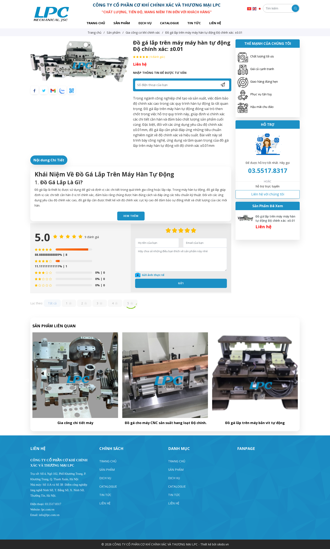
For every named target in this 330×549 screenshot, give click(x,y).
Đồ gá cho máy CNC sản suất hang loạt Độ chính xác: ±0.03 (255, 423)
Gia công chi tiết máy (165, 423)
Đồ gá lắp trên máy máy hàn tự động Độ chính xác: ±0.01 (275, 218)
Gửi (181, 283)
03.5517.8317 (267, 170)
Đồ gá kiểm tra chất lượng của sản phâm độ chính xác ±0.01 (75, 423)
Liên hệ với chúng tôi (267, 194)
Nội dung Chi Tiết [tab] (48, 160)
